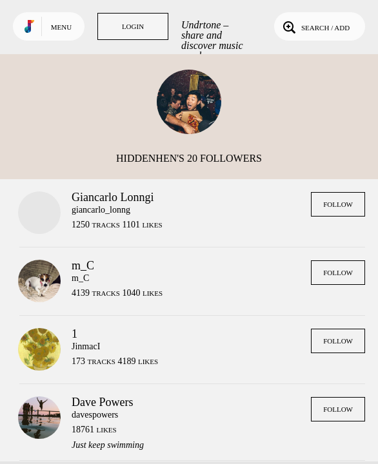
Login (133, 26)
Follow (338, 204)
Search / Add (315, 26)
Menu (61, 27)
